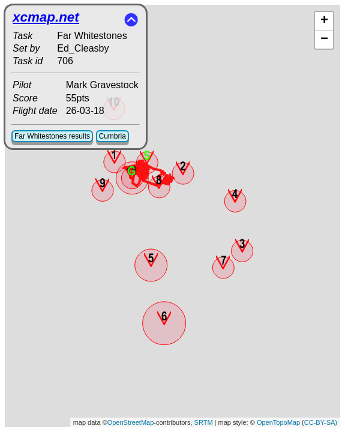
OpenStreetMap (130, 422)
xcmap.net (46, 17)
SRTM (203, 422)
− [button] (324, 40)
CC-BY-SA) (320, 422)
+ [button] (324, 21)
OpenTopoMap (278, 422)
